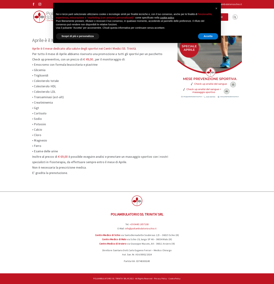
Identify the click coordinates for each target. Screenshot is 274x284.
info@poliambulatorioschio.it (226, 4)
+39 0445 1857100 (139, 224)
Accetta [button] (208, 36)
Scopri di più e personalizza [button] (78, 36)
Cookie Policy (174, 278)
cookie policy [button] (167, 17)
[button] (235, 17)
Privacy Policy (160, 278)
